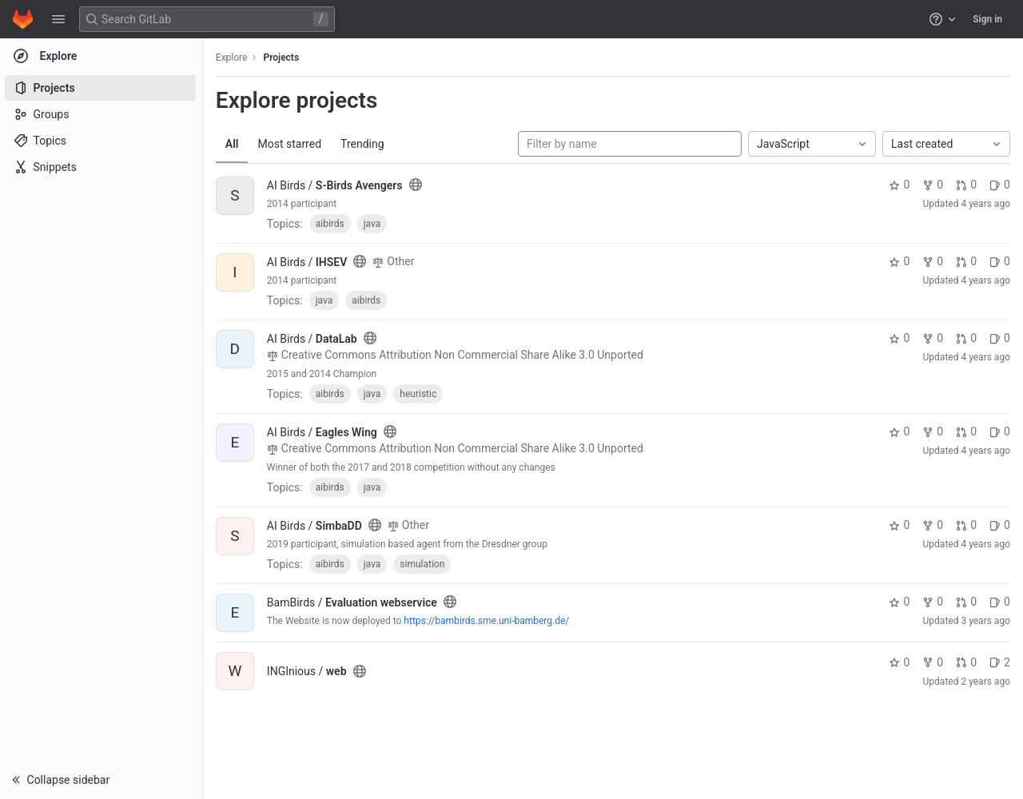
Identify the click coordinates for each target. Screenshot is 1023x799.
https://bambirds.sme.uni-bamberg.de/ (488, 620)
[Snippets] (101, 167)
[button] (58, 19)
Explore (233, 57)
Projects (283, 57)
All (234, 143)
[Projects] (101, 88)
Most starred (292, 143)
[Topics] (101, 140)
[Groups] (101, 114)
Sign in (987, 19)
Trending (364, 143)
